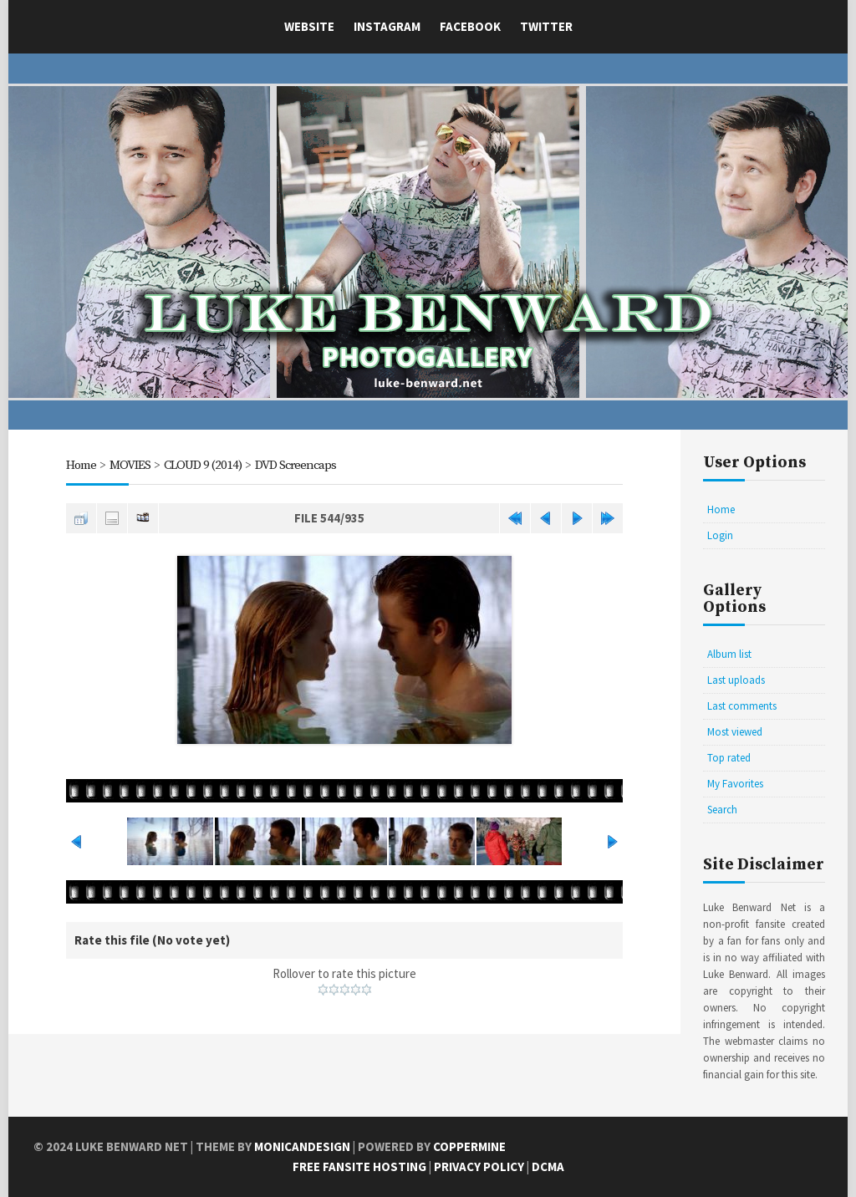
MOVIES (130, 465)
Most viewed (734, 732)
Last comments (742, 706)
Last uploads (736, 680)
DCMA (548, 1166)
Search (722, 809)
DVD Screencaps (295, 465)
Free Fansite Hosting (359, 1166)
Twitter (546, 26)
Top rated (729, 758)
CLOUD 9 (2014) (203, 465)
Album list (729, 654)
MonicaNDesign (302, 1146)
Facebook (470, 26)
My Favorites (735, 784)
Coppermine (469, 1146)
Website (309, 26)
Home (81, 465)
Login (720, 535)
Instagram (387, 26)
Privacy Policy (479, 1166)
